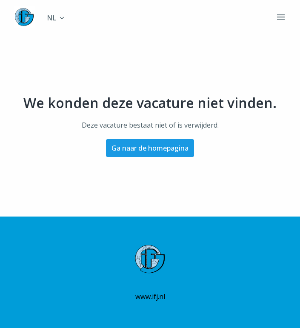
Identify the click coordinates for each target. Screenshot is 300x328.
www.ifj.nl (150, 296)
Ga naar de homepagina (150, 148)
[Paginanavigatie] (281, 17)
